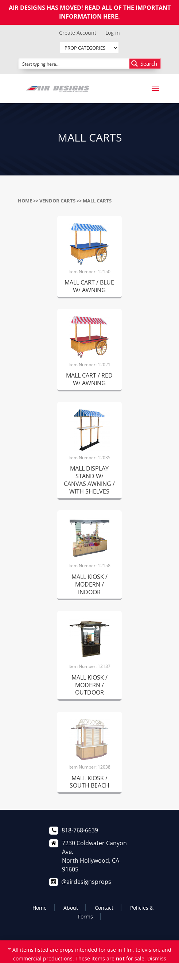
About (70, 907)
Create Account (77, 32)
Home (25, 200)
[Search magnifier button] (145, 63)
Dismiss (156, 958)
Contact (104, 907)
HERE (110, 16)
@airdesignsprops (86, 882)
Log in (112, 32)
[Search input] (74, 63)
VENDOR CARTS (57, 200)
